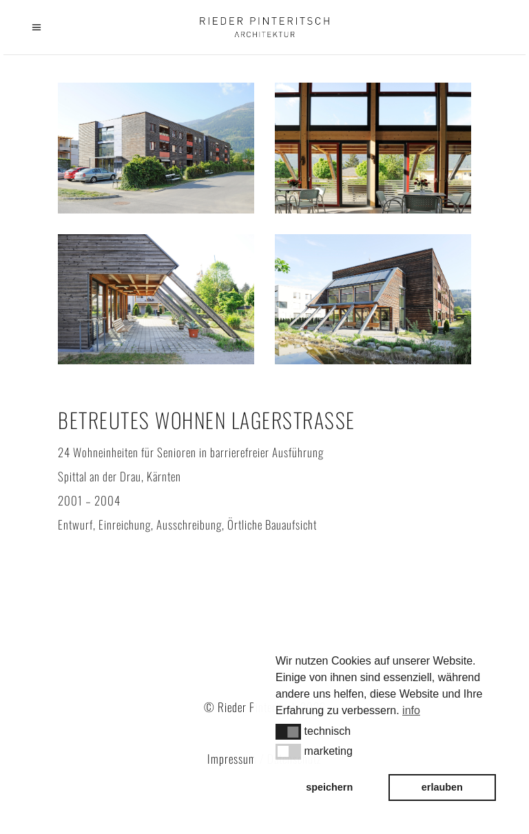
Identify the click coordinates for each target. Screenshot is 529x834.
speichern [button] (329, 787)
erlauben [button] (442, 787)
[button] (288, 731)
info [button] (411, 710)
